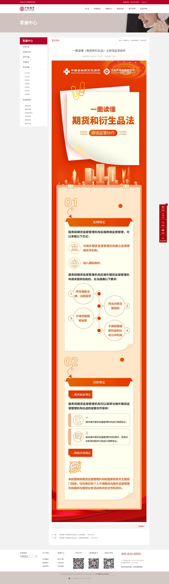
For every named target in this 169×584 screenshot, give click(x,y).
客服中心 (108, 9)
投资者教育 (27, 100)
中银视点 (97, 9)
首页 (120, 40)
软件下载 (26, 57)
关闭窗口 (140, 526)
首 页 (87, 9)
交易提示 (26, 62)
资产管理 (132, 9)
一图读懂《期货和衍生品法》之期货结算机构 (73, 538)
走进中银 (143, 9)
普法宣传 (143, 40)
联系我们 (45, 563)
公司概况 (45, 559)
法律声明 (45, 566)
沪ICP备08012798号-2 (102, 574)
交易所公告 (27, 52)
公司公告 (26, 47)
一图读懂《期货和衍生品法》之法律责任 (72, 535)
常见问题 (26, 67)
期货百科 (120, 9)
